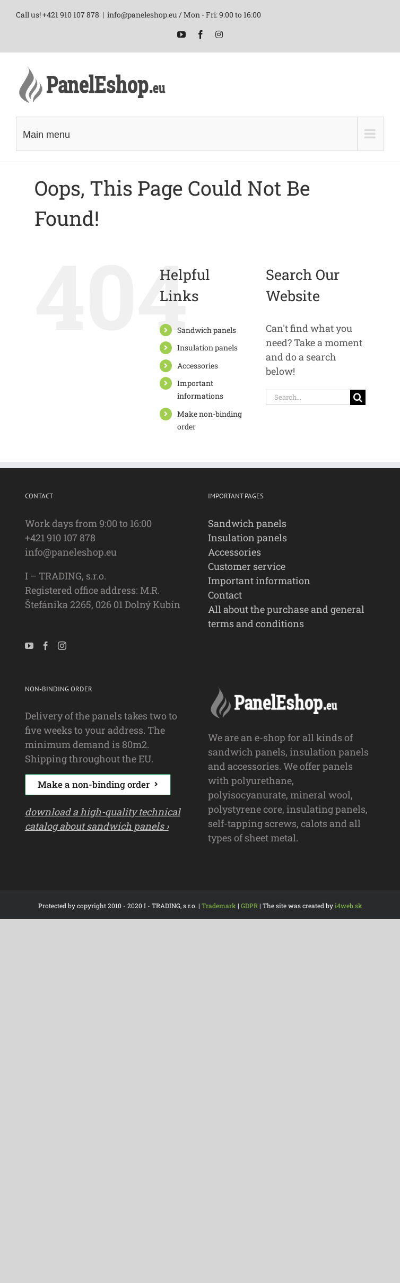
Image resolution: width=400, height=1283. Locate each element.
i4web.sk (348, 905)
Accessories (197, 366)
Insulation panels (207, 347)
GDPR (249, 905)
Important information (259, 580)
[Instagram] (62, 646)
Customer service (246, 566)
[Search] (358, 397)
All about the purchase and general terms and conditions (286, 616)
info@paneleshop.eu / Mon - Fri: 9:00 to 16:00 (184, 15)
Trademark (219, 905)
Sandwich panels (206, 330)
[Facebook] (45, 646)
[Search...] (308, 397)
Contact (225, 594)
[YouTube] (29, 646)
